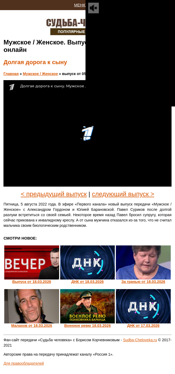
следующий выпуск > (123, 194)
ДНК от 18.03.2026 (87, 282)
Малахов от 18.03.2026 (31, 325)
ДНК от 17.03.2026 (143, 325)
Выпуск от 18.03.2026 (31, 282)
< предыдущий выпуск (54, 194)
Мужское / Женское (40, 74)
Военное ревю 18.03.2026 (87, 325)
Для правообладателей (23, 363)
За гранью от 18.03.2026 (143, 282)
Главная (11, 74)
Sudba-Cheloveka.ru (140, 340)
